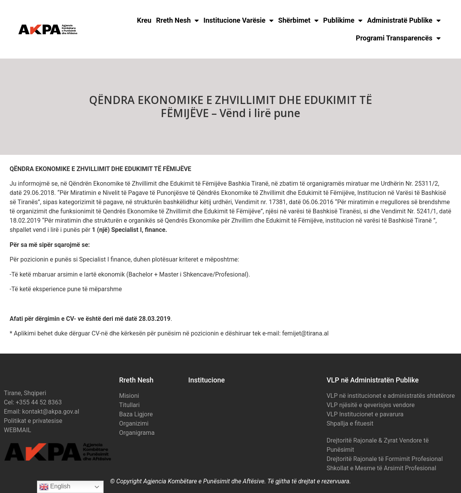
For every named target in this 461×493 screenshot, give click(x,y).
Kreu (144, 20)
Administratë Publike (404, 20)
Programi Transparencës (398, 38)
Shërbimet (298, 20)
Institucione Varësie (238, 20)
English (54, 486)
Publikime (342, 20)
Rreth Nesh (177, 20)
